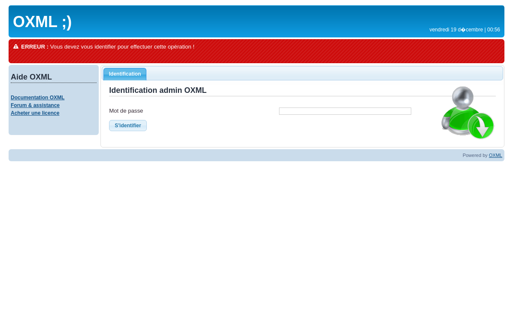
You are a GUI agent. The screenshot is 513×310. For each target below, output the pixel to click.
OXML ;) (42, 22)
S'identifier (128, 126)
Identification (125, 74)
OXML (495, 155)
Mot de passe (126, 110)
